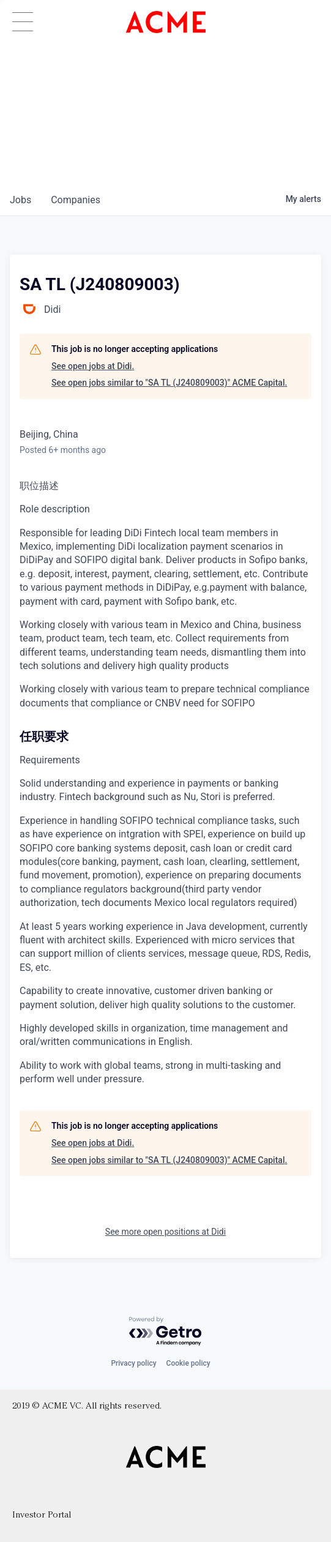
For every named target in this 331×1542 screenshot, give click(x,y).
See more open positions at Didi (165, 1232)
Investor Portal (41, 1515)
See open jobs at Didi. (92, 366)
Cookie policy (188, 1363)
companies (75, 200)
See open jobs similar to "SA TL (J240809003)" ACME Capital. (169, 382)
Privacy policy (133, 1363)
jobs (20, 200)
